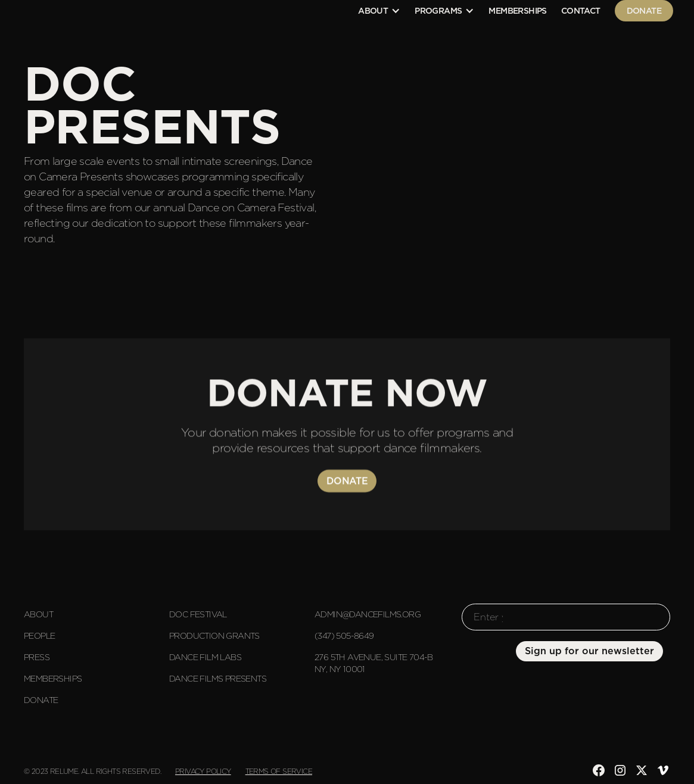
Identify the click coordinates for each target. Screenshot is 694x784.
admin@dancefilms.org (368, 614)
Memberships (517, 10)
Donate (644, 10)
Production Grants (214, 636)
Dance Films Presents (217, 678)
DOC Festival (198, 614)
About (38, 614)
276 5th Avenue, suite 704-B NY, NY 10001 (374, 663)
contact (580, 10)
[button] (379, 11)
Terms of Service (278, 771)
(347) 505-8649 (344, 636)
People (39, 636)
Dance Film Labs (205, 657)
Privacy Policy (203, 771)
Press (36, 657)
